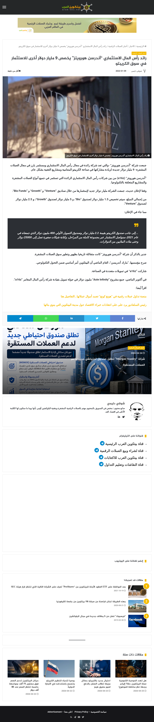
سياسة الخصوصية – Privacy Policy (90, 710)
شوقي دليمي (135, 71)
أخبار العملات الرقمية (117, 46)
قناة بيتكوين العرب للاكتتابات (123, 456)
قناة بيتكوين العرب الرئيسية (124, 442)
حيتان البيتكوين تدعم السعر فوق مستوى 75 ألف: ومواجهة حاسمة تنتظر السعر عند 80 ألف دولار (24, 684)
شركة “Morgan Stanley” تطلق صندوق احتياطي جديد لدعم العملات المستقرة (104, 365)
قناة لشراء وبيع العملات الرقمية (121, 449)
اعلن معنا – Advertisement (60, 710)
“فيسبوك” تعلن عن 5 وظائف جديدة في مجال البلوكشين (97, 615)
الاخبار (132, 46)
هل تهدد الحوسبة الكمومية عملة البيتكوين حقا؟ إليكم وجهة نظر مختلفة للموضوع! (132, 683)
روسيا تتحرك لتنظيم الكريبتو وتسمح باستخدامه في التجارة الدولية (60, 683)
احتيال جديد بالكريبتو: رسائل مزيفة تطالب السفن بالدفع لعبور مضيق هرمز (95, 683)
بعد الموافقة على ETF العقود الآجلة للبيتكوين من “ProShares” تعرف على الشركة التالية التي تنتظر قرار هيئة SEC (68, 586)
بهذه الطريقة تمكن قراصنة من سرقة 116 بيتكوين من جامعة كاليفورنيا (91, 600)
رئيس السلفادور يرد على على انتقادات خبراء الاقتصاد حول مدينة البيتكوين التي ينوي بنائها (95, 305)
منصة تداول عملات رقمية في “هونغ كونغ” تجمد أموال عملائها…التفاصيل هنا (103, 296)
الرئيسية (141, 46)
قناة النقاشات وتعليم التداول (123, 463)
